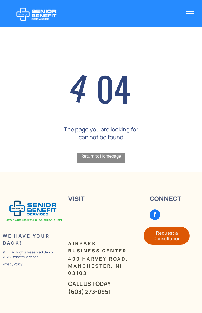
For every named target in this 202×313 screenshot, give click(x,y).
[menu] (190, 14)
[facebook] (155, 215)
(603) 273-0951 (89, 292)
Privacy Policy (12, 264)
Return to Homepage (101, 156)
